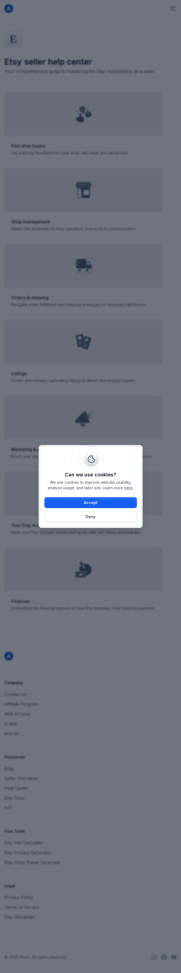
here (128, 487)
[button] (90, 502)
